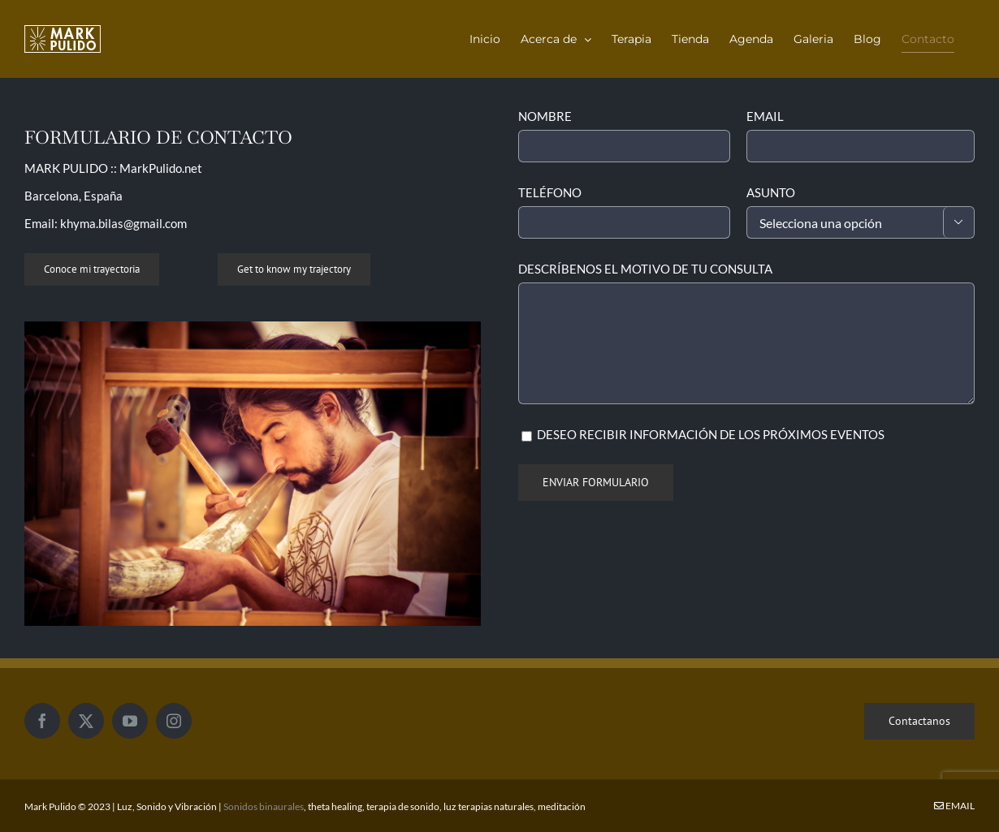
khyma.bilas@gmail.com (123, 223)
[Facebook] (42, 721)
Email (954, 806)
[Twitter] (86, 721)
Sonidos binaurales (263, 806)
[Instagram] (174, 721)
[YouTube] (130, 721)
